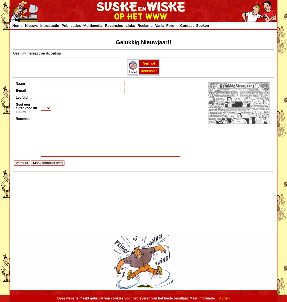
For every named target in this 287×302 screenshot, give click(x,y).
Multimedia (92, 25)
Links (130, 25)
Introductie (49, 25)
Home (17, 25)
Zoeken (202, 25)
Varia (159, 25)
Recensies (114, 25)
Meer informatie (202, 298)
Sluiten (224, 298)
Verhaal (149, 63)
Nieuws (31, 25)
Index (133, 70)
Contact (187, 25)
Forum (171, 25)
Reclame (145, 25)
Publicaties (71, 25)
